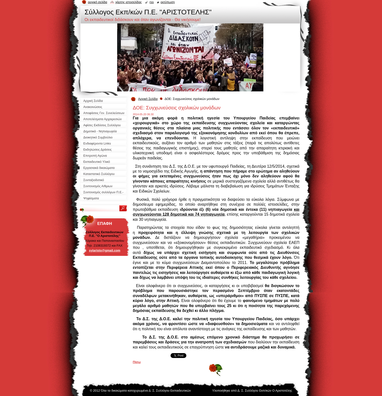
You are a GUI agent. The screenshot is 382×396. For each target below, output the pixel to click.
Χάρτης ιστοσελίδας (128, 2)
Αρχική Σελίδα (148, 99)
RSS (152, 2)
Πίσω (137, 362)
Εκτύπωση (168, 2)
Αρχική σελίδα (97, 2)
